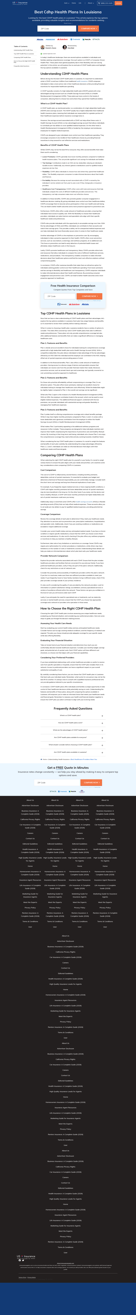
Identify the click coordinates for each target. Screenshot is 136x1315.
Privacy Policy (30, 908)
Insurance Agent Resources (30, 880)
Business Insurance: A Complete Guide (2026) (65, 946)
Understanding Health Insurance (58, 759)
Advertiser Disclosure (30, 805)
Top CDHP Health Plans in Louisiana (24, 53)
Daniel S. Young (51, 48)
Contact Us (30, 838)
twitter (23, 1260)
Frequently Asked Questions (21, 66)
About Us (30, 800)
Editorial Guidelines (30, 844)
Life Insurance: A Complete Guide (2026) (66, 1006)
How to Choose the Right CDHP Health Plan (24, 61)
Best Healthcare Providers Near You (84, 759)
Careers (30, 833)
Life (80, 3)
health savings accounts (84, 502)
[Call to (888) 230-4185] (105, 3)
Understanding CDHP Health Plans (23, 50)
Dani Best (71, 48)
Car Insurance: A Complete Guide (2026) (66, 957)
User (30, 927)
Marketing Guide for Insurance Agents (66, 1011)
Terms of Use (95, 33)
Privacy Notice (31, 1277)
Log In (118, 3)
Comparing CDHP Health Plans (22, 57)
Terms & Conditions (30, 921)
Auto (66, 3)
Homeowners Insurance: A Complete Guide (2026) (65, 995)
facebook (20, 1260)
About (90, 3)
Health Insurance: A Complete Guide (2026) (65, 979)
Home (74, 3)
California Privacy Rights (30, 819)
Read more (67, 23)
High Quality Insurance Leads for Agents (65, 984)
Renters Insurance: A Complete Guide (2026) (65, 1027)
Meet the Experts (30, 902)
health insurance (81, 81)
